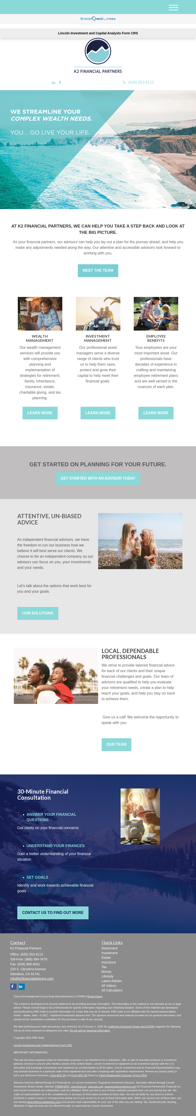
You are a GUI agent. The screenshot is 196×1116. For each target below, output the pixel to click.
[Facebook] (60, 83)
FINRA (59, 1086)
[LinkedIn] (53, 83)
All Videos (109, 986)
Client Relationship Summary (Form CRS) (123, 1075)
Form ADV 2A (57, 1075)
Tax (104, 967)
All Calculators (112, 990)
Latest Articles (112, 981)
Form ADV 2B (79, 1075)
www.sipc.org (95, 1086)
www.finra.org (79, 1086)
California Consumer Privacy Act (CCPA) (131, 1026)
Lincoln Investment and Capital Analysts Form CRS (98, 33)
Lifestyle (108, 976)
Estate (106, 957)
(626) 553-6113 (138, 82)
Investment (110, 953)
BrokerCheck (94, 996)
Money (106, 971)
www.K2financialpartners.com (44, 1102)
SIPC (66, 1086)
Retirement (110, 948)
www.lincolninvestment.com (120, 1086)
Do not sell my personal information (90, 1030)
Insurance (109, 962)
